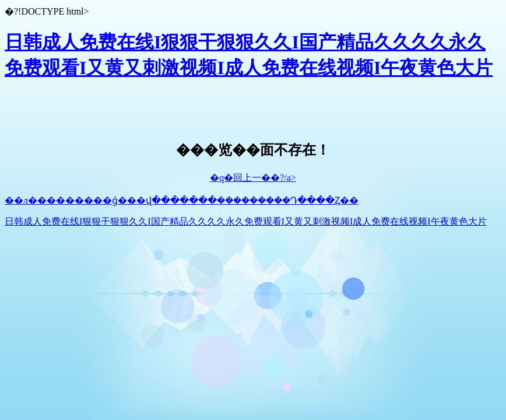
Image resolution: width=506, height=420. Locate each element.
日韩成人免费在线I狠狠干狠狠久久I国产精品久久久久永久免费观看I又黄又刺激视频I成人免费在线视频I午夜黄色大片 (246, 221)
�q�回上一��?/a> (253, 178)
